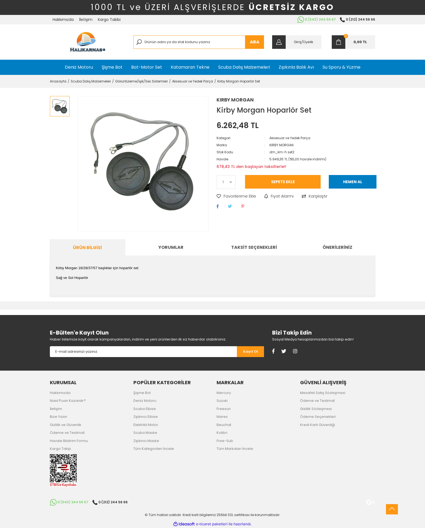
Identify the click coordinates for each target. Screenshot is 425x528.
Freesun (224, 408)
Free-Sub (225, 440)
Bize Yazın (58, 416)
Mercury (224, 392)
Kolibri (222, 432)
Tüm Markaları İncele (235, 448)
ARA (254, 42)
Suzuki (222, 400)
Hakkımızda (63, 19)
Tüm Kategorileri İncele (153, 448)
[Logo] (87, 42)
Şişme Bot (142, 392)
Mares (222, 416)
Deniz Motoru (144, 400)
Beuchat (224, 424)
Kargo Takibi (109, 19)
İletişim (85, 19)
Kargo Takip (60, 448)
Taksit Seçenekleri (254, 247)
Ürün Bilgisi (87, 247)
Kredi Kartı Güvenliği (317, 424)
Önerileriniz (337, 247)
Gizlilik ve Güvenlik (65, 424)
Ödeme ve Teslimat (67, 432)
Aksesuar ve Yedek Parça (289, 138)
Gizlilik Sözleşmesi (316, 408)
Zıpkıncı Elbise (145, 416)
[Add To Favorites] (236, 196)
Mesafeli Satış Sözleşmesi (322, 392)
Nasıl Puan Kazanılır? (68, 400)
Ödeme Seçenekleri (318, 416)
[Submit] (250, 351)
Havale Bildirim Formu (69, 440)
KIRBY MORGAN (235, 99)
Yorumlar (170, 247)
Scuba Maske (145, 432)
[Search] (198, 42)
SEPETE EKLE (283, 182)
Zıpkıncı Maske (146, 440)
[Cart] (353, 42)
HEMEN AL (352, 182)
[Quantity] (226, 182)
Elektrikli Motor (145, 424)
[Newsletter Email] (143, 351)
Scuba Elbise (144, 408)
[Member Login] (296, 42)
